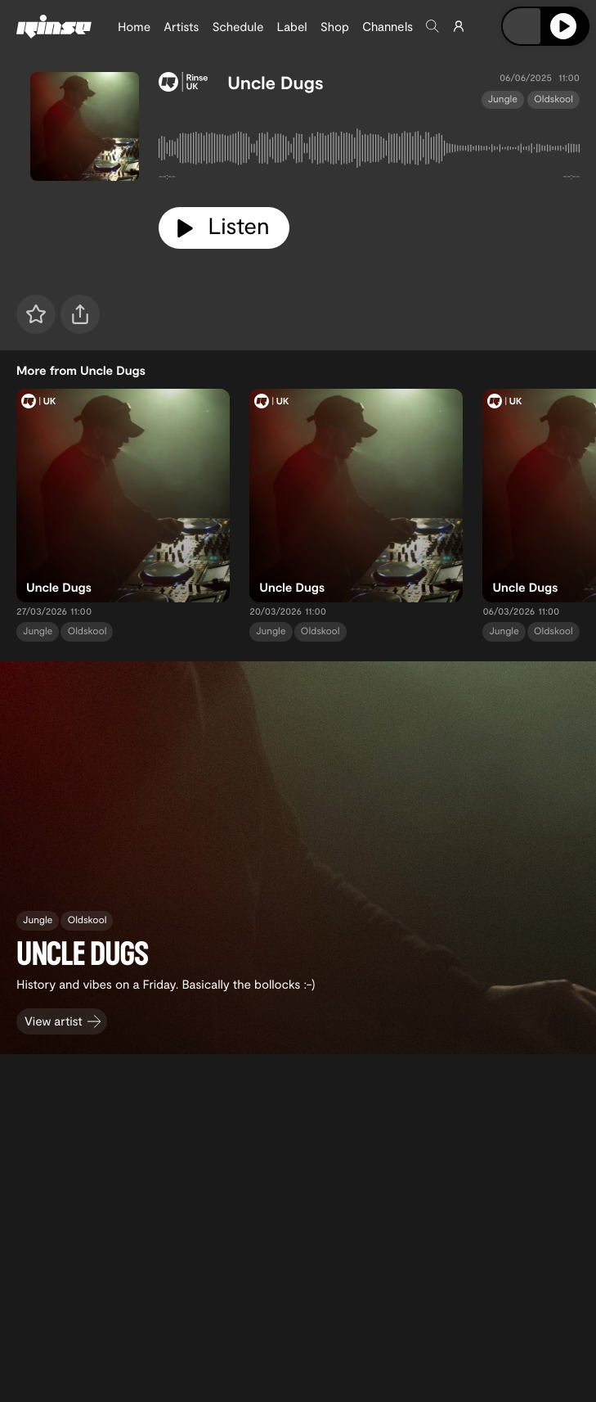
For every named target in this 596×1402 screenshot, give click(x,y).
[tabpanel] (369, 151)
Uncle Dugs (275, 82)
